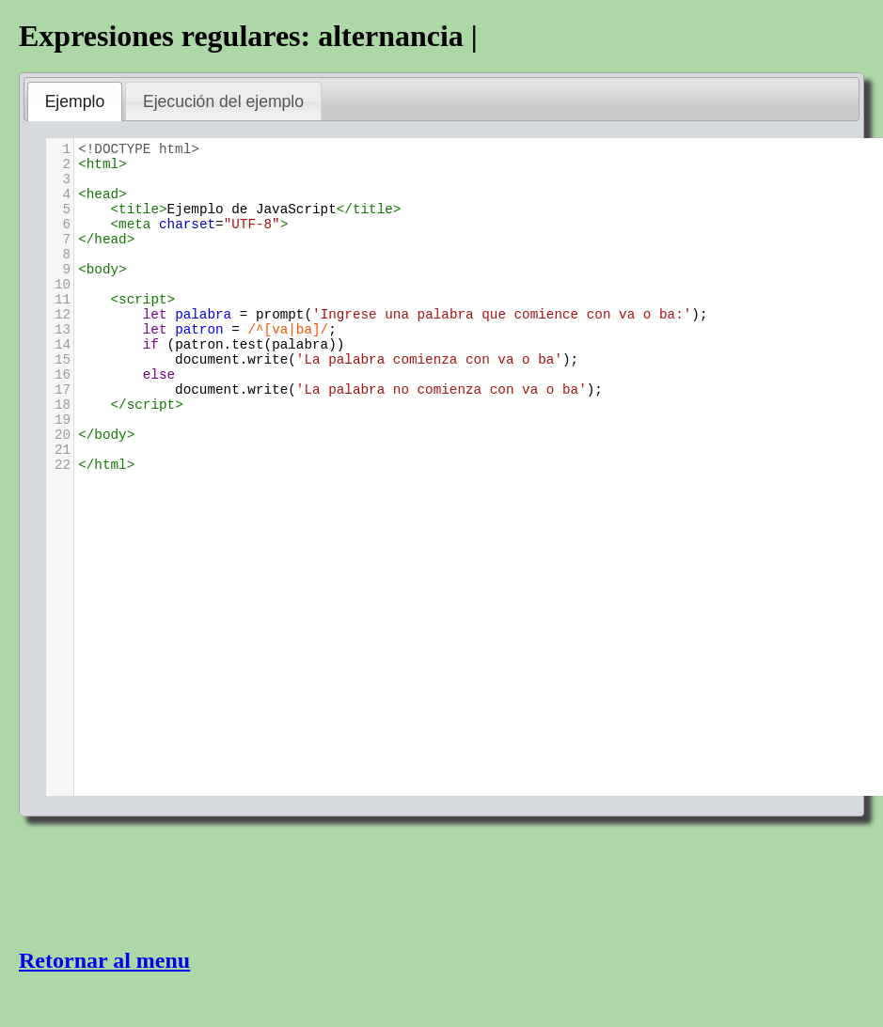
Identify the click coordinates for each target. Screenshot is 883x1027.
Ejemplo (75, 101)
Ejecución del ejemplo (223, 101)
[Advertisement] (169, 880)
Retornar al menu (104, 960)
